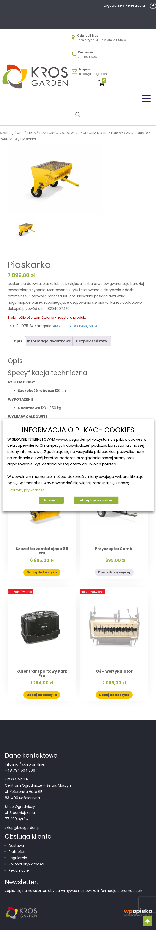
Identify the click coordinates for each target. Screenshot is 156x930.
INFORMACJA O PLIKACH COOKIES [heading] (78, 430)
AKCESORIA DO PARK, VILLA (75, 325)
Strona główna (12, 132)
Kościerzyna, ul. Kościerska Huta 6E (102, 40)
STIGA (31, 132)
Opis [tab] (18, 341)
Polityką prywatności (27, 490)
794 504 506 (87, 57)
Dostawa (16, 845)
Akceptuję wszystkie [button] (96, 500)
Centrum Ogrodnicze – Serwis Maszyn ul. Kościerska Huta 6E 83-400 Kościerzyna (38, 791)
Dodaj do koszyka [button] (42, 572)
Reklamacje (19, 870)
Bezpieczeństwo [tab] (91, 341)
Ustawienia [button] (51, 500)
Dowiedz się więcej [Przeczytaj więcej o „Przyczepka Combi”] (114, 572)
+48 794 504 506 (20, 770)
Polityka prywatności (26, 864)
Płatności (17, 851)
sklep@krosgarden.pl (94, 74)
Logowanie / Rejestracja (124, 5)
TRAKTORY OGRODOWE (57, 132)
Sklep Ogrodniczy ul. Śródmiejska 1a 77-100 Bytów (20, 812)
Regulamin (18, 857)
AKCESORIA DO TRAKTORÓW (100, 132)
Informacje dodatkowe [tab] (49, 341)
